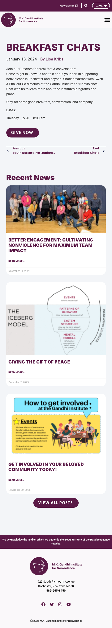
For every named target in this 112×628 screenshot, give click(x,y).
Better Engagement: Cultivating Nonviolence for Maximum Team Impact (50, 245)
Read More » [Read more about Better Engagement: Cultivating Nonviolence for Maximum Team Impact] (16, 261)
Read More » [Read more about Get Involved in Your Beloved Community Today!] (16, 480)
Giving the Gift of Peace (39, 362)
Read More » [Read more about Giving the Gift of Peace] (16, 372)
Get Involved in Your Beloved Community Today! (46, 467)
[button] (86, 6)
